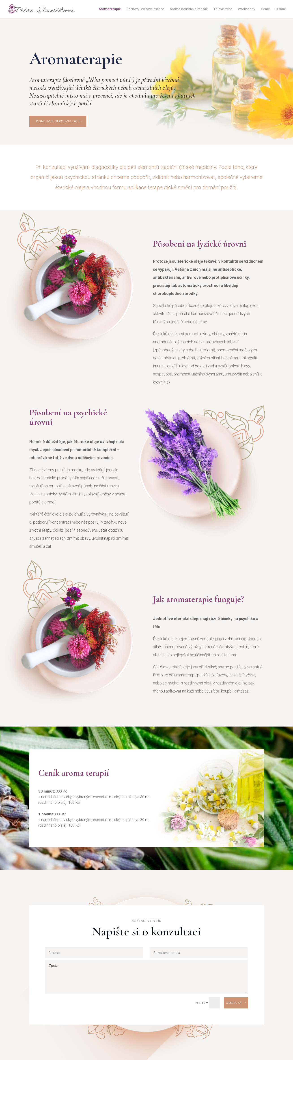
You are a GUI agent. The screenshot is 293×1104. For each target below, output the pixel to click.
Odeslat (234, 1002)
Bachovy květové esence (145, 9)
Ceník (265, 9)
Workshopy (246, 9)
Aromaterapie (110, 9)
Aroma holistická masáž (189, 9)
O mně (281, 9)
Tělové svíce (222, 9)
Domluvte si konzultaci (58, 121)
